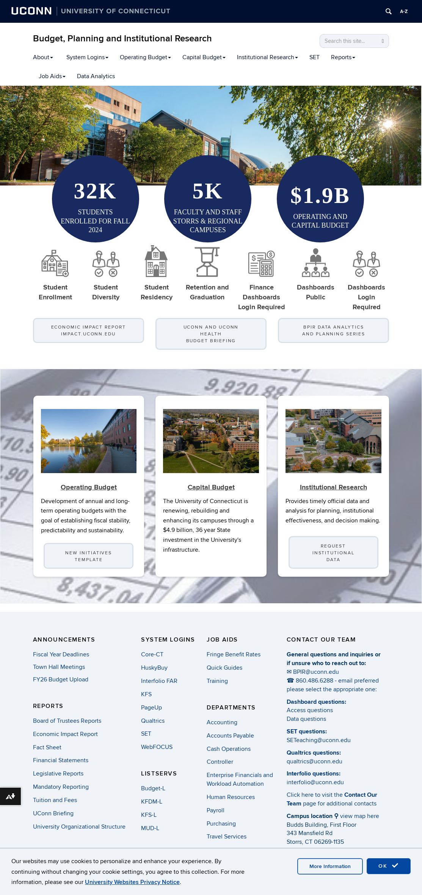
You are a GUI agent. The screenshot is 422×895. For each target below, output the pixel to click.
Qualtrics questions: (314, 753)
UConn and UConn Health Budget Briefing (211, 334)
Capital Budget (204, 57)
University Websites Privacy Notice (132, 882)
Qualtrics (153, 721)
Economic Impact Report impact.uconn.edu (88, 330)
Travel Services (226, 836)
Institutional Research (267, 57)
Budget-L (153, 788)
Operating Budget (145, 57)
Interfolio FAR (159, 681)
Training (217, 681)
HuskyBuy (154, 668)
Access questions (310, 710)
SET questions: (307, 731)
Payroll (215, 810)
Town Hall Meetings (59, 667)
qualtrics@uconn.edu (314, 761)
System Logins (87, 57)
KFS (146, 694)
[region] (210, 136)
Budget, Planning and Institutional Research (122, 38)
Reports (343, 57)
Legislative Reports (58, 773)
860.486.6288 (314, 680)
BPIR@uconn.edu (316, 672)
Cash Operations (229, 749)
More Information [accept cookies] (330, 866)
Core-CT (152, 654)
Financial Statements (60, 760)
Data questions (306, 719)
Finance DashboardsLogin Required (261, 277)
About (43, 57)
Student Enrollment (55, 273)
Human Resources (231, 797)
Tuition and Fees (55, 800)
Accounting (222, 722)
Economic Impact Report (65, 734)
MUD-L (150, 828)
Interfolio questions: (313, 773)
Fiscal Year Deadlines (61, 654)
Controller (220, 762)
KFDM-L (151, 801)
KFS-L (149, 815)
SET (314, 57)
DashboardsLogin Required (366, 277)
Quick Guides (224, 668)
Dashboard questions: (316, 702)
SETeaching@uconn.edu (319, 740)
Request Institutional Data (333, 561)
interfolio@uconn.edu (315, 782)
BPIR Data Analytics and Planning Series (333, 330)
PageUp (151, 707)
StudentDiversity (106, 273)
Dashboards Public (315, 273)
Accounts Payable (230, 735)
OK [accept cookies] (388, 865)
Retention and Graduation (207, 273)
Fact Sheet (47, 747)
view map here (359, 816)
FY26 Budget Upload (60, 679)
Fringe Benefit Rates (233, 654)
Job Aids (52, 76)
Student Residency (157, 273)
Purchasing (221, 823)
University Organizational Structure (79, 827)
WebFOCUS (157, 747)
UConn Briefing (53, 813)
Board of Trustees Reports (67, 721)
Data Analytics (96, 76)
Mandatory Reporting (61, 787)
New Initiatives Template (88, 564)
